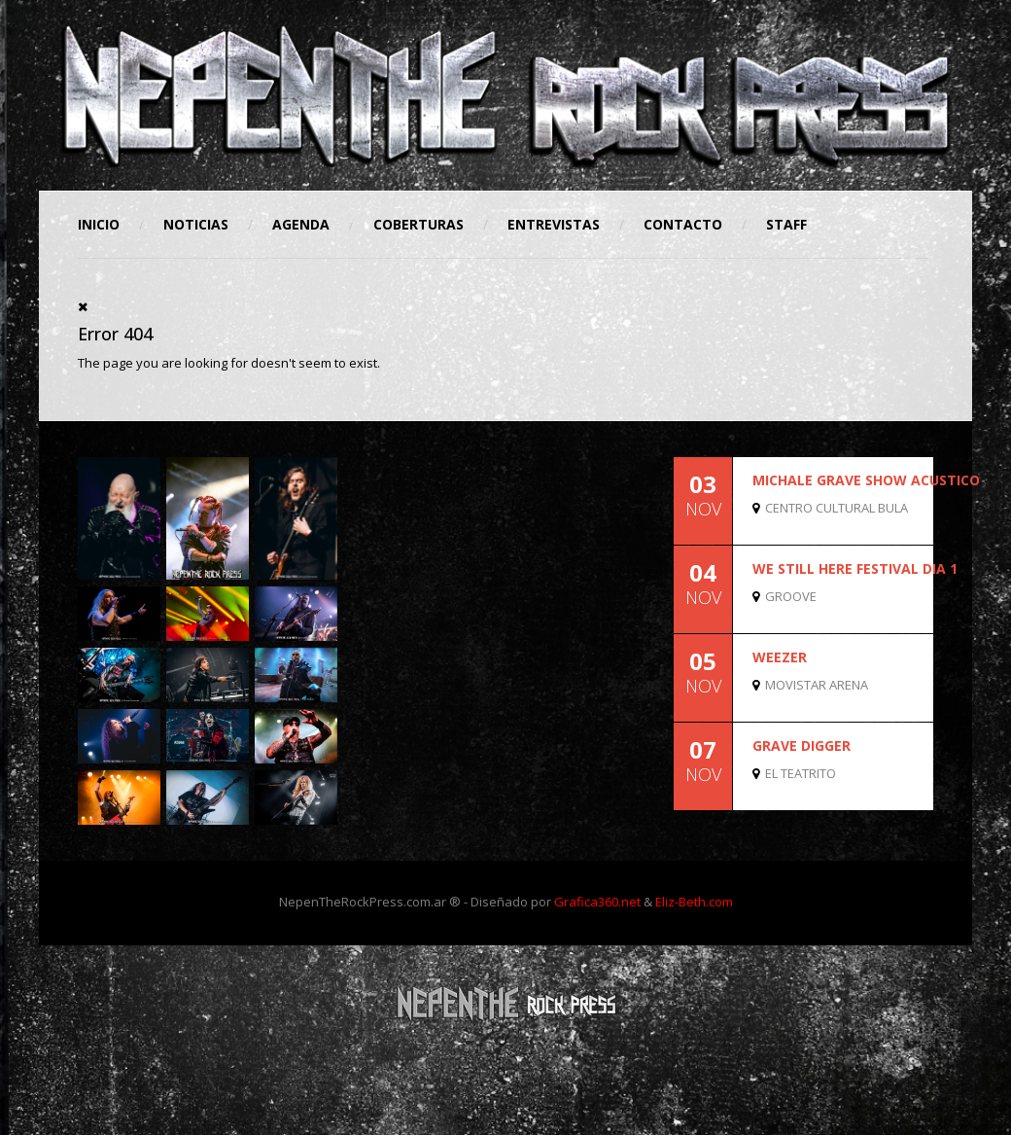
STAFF (786, 224)
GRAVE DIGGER (801, 745)
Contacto (683, 224)
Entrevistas (553, 224)
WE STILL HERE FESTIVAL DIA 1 (855, 568)
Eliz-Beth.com (694, 901)
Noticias (195, 224)
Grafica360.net (597, 901)
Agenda (301, 224)
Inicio (99, 224)
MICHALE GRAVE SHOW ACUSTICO (866, 480)
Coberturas (418, 224)
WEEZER (779, 657)
